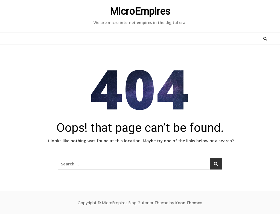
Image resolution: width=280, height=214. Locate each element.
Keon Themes (188, 203)
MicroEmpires (140, 11)
